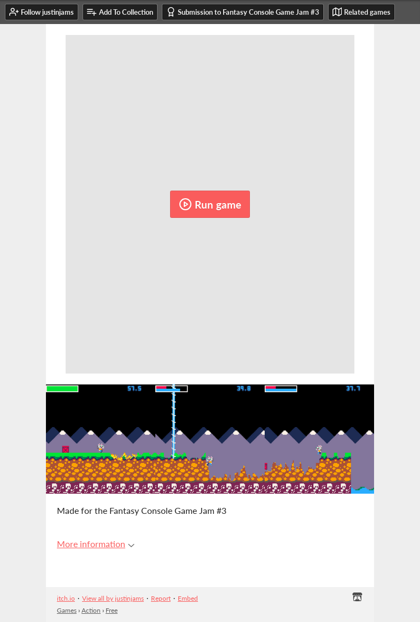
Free (112, 610)
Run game (210, 204)
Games (67, 610)
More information (96, 543)
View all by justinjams (113, 598)
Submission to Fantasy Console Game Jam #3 (242, 11)
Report (161, 598)
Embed (188, 598)
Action (91, 610)
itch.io (66, 598)
